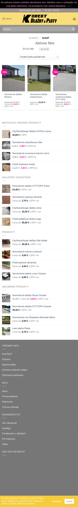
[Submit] (73, 29)
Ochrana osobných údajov (15, 370)
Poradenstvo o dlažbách (14, 433)
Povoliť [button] (69, 501)
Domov (33, 38)
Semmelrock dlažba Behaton (13, 95)
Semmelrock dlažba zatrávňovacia (38, 95)
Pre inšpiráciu (8, 439)
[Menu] (7, 18)
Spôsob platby (9, 364)
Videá (5, 444)
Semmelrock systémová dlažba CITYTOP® (63, 97)
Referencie (7, 402)
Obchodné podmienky (12, 375)
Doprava (6, 359)
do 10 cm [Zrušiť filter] (45, 49)
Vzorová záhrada (10, 407)
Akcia (4, 391)
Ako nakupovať (9, 423)
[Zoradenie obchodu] (39, 57)
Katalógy (6, 428)
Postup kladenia (10, 396)
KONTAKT (7, 354)
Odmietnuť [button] (57, 501)
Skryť (69, 6)
